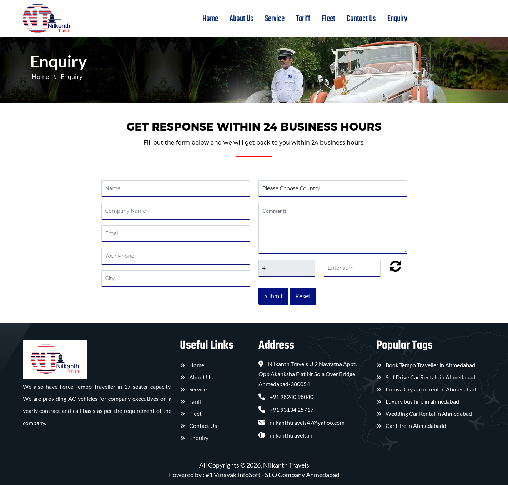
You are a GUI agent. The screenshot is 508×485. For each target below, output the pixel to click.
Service (275, 18)
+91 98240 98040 (291, 396)
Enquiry (397, 18)
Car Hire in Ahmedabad (414, 425)
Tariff (303, 18)
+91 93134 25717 (291, 409)
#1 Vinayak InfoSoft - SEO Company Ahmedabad (272, 475)
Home (210, 18)
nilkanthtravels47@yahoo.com (307, 422)
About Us (241, 18)
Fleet (328, 18)
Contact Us (361, 18)
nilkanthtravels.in (291, 435)
